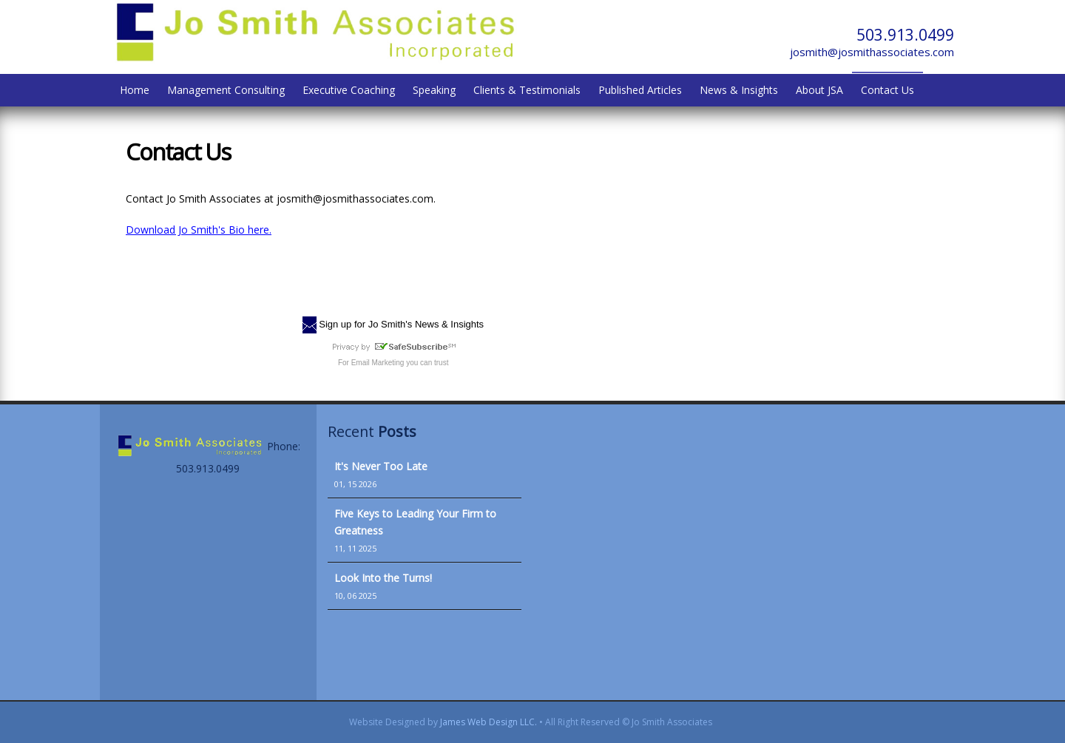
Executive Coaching (348, 90)
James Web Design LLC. (488, 722)
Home (134, 90)
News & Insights (739, 90)
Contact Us (887, 90)
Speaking (434, 90)
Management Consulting (226, 90)
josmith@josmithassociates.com (872, 51)
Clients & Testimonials (527, 90)
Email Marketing (378, 363)
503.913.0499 (905, 34)
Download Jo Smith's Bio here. (198, 230)
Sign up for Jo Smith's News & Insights (401, 324)
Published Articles (640, 90)
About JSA (819, 90)
